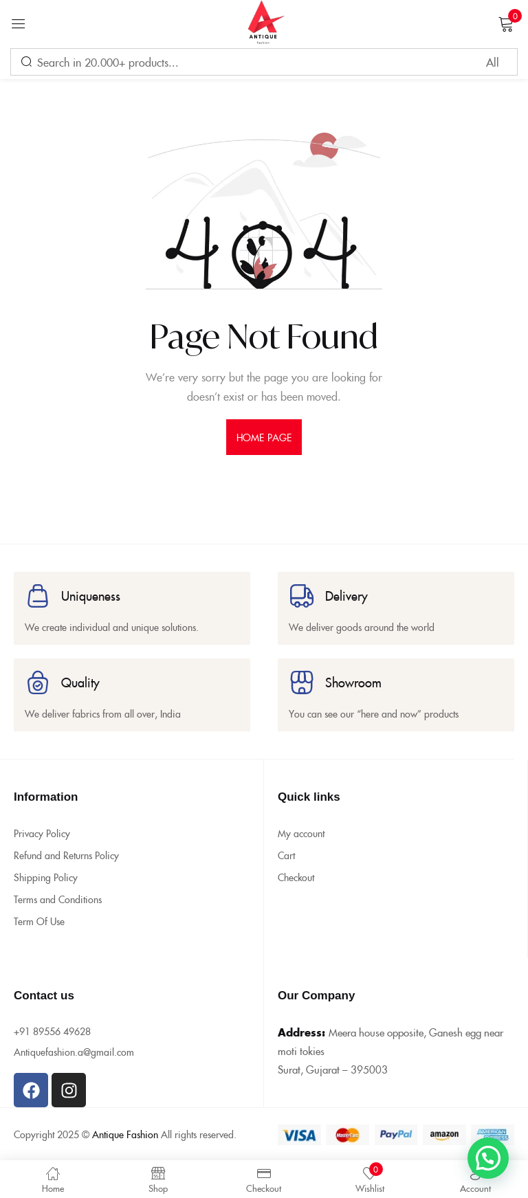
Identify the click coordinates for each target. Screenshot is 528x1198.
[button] (488, 1158)
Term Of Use (39, 921)
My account (301, 833)
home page (264, 437)
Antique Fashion (125, 1134)
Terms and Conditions (58, 899)
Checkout (296, 877)
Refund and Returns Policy (66, 855)
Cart (286, 855)
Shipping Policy (46, 877)
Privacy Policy (42, 833)
